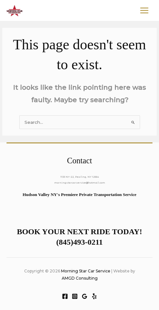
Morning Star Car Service (85, 271)
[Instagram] (75, 296)
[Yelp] (94, 296)
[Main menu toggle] (144, 10)
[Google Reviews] (84, 296)
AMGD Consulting (80, 278)
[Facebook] (65, 296)
